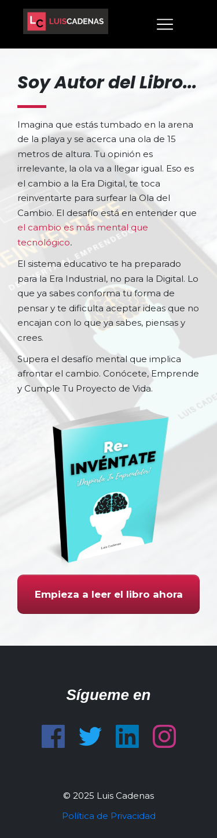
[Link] (53, 736)
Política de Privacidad (109, 815)
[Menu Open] (154, 24)
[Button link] (108, 594)
